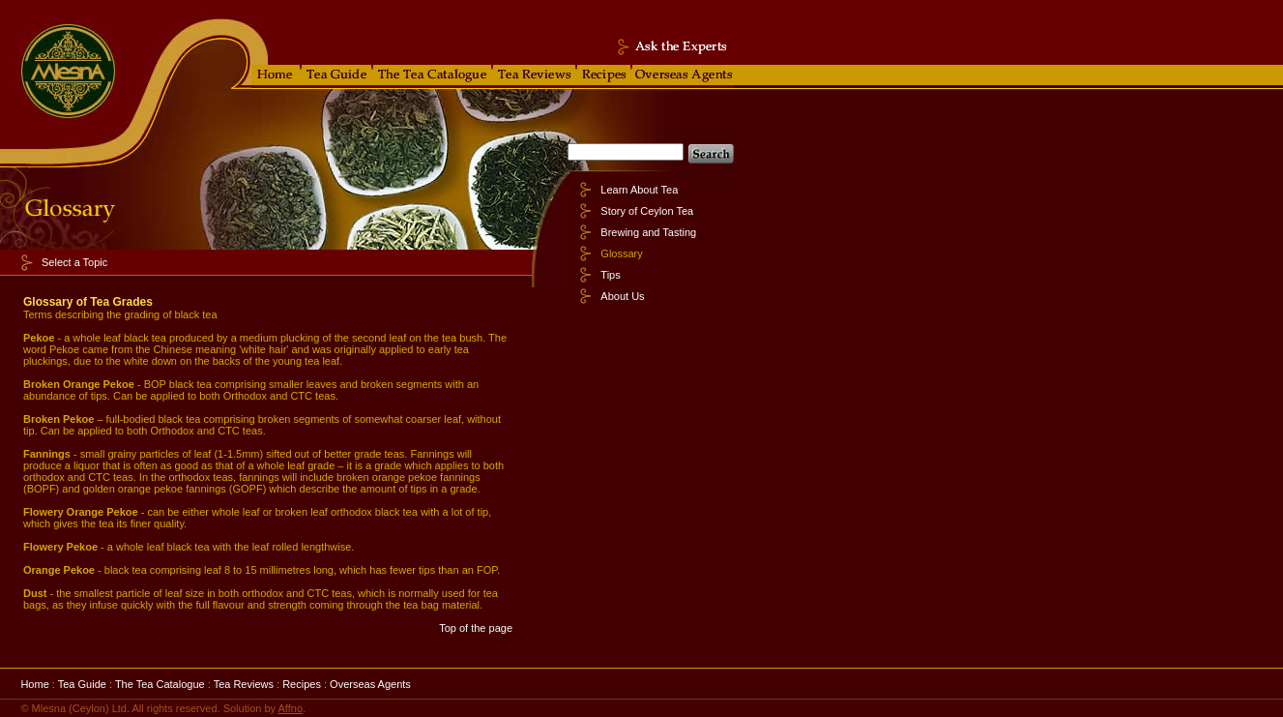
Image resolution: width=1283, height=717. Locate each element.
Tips (610, 275)
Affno (291, 708)
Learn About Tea (639, 189)
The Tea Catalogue (160, 684)
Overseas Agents (370, 684)
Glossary (621, 253)
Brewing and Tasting (648, 232)
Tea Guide (82, 684)
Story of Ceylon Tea (646, 211)
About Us (622, 296)
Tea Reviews (244, 684)
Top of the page (475, 628)
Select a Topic (74, 262)
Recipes (301, 684)
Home (34, 684)
